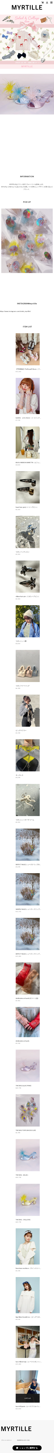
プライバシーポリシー (6, 1440)
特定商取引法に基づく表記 (23, 1440)
